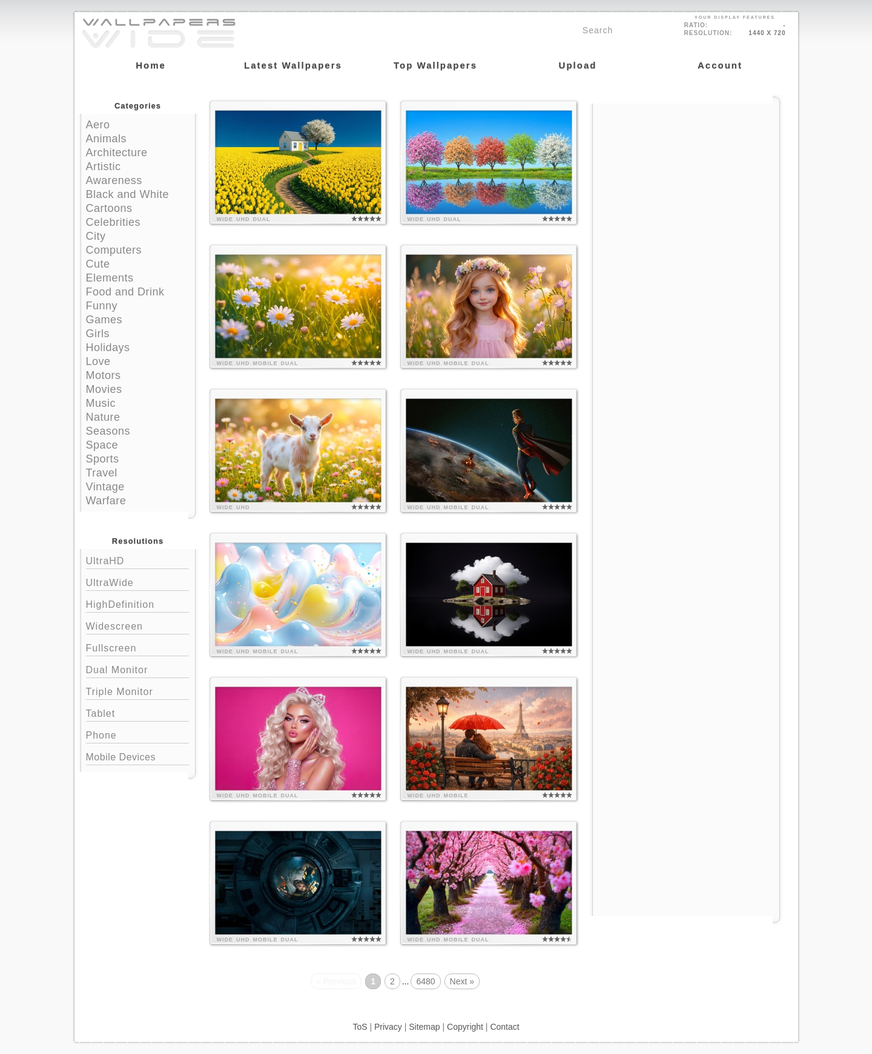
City (96, 236)
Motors (103, 375)
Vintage (105, 487)
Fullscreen (137, 647)
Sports (102, 459)
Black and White (128, 194)
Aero (98, 125)
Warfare (106, 501)
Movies (104, 389)
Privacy (388, 1027)
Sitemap (424, 1027)
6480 (425, 981)
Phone (137, 734)
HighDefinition (137, 603)
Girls (98, 334)
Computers (114, 250)
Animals (106, 139)
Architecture (117, 153)
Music (101, 403)
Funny (102, 306)
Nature (103, 417)
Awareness (114, 180)
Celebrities (113, 222)
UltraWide (137, 581)
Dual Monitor (137, 668)
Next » (462, 981)
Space (102, 445)
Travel (101, 473)
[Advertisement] (686, 179)
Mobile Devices (121, 757)
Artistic (103, 166)
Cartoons (109, 208)
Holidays (108, 347)
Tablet (137, 712)
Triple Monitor (137, 690)
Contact (504, 1027)
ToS (359, 1027)
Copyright (465, 1027)
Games (104, 320)
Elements (110, 278)
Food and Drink (125, 292)
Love (98, 361)
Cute (98, 264)
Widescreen (137, 625)
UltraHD (137, 559)
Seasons (108, 431)
